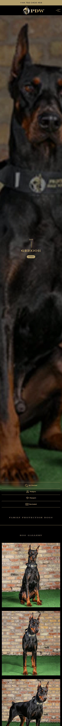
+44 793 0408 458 (31, 2)
